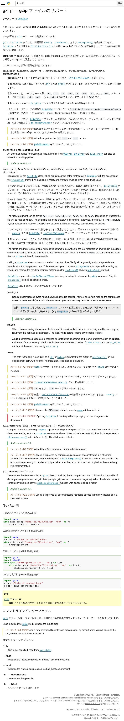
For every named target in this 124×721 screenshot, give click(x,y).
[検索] (66, 3)
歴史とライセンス (92, 703)
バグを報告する (113, 715)
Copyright (80, 695)
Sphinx (87, 718)
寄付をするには (113, 709)
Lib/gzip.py (23, 18)
